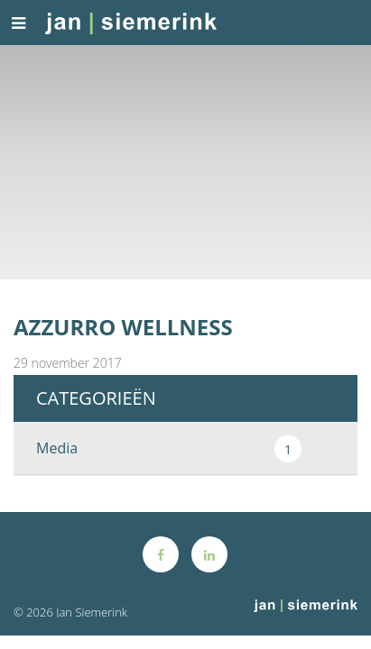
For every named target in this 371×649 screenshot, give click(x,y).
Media (168, 448)
